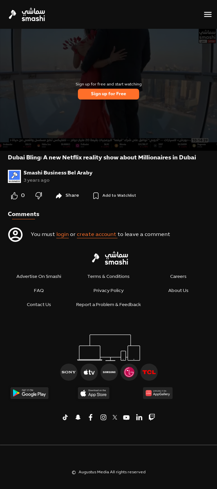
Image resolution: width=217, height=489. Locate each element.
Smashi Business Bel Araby (58, 173)
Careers (178, 277)
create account (97, 234)
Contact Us (39, 305)
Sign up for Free (108, 94)
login (62, 234)
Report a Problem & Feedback (108, 305)
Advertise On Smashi (38, 277)
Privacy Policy (109, 291)
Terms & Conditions (108, 277)
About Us (178, 291)
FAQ (39, 291)
